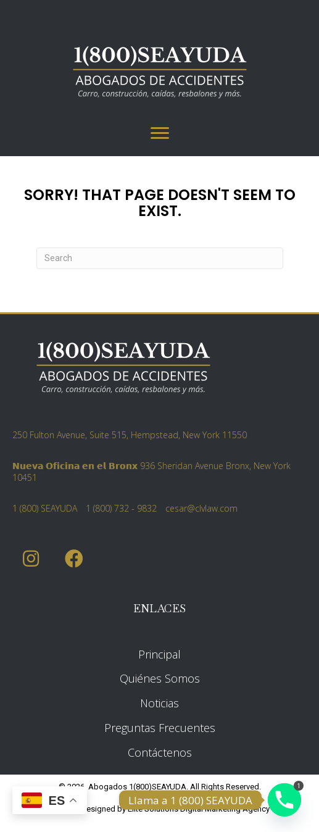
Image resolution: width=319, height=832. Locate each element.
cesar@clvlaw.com (201, 508)
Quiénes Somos (160, 678)
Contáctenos (160, 752)
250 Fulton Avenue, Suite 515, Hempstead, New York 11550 (129, 435)
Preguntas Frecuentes (159, 727)
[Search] (159, 258)
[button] (30, 559)
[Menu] (160, 133)
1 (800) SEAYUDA (44, 508)
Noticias (159, 703)
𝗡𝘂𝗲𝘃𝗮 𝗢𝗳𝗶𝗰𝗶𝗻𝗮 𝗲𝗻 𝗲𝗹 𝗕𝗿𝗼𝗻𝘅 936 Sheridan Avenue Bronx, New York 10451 (151, 471)
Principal (159, 654)
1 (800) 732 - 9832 (121, 508)
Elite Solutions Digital (165, 808)
